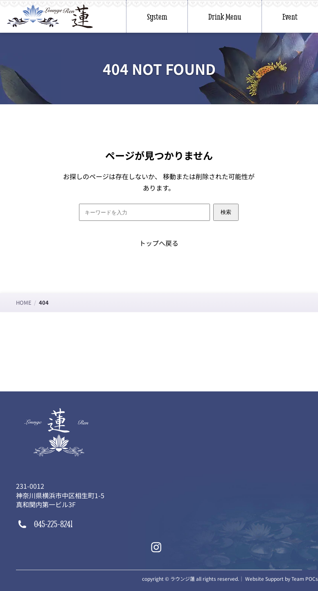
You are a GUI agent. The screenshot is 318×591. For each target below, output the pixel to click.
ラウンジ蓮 (182, 578)
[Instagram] (156, 547)
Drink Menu (224, 16)
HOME (24, 302)
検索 (226, 212)
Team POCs (304, 578)
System (157, 16)
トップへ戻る (158, 243)
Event (290, 16)
